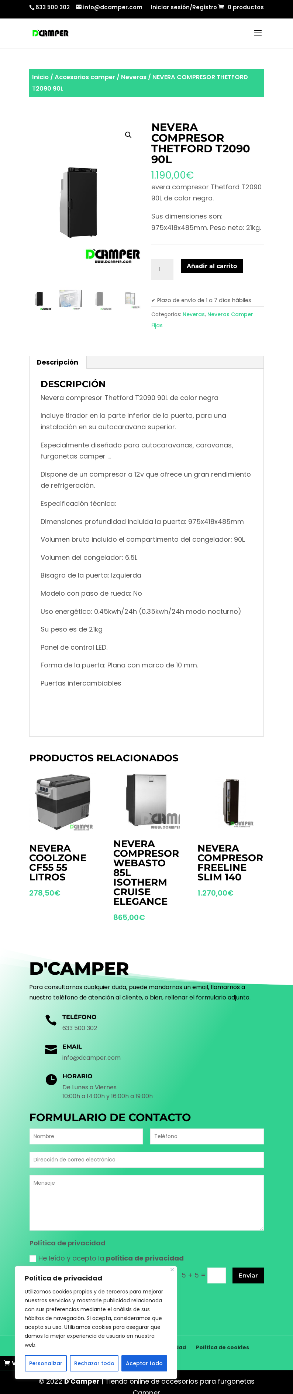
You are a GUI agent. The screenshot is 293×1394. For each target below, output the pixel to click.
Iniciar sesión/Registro (184, 7)
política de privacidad (145, 1258)
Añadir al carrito (212, 266)
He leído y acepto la (107, 1258)
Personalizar (45, 1363)
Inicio (40, 77)
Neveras (133, 77)
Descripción (57, 362)
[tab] (58, 362)
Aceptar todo (144, 1363)
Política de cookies (222, 1337)
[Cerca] (172, 1269)
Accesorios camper (85, 77)
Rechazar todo (94, 1363)
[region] (96, 1322)
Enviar (248, 1275)
